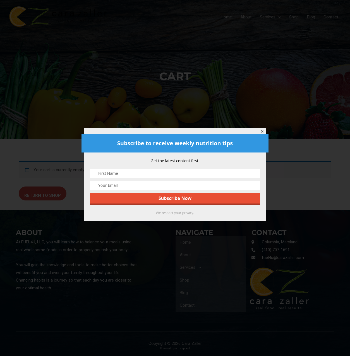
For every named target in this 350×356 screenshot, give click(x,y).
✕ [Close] (262, 131)
